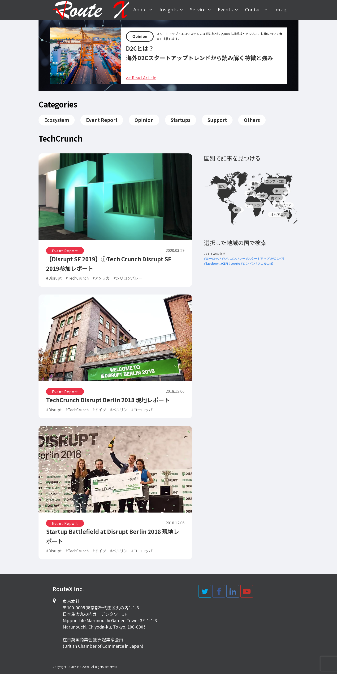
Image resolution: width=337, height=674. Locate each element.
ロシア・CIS (275, 181)
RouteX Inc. (74, 667)
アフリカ (253, 205)
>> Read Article (141, 77)
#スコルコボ (264, 263)
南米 (238, 209)
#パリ (281, 258)
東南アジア (283, 205)
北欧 (254, 183)
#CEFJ (224, 263)
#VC (273, 258)
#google (234, 263)
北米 (221, 186)
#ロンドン (248, 263)
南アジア (277, 198)
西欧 (250, 193)
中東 (262, 195)
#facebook (212, 263)
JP (285, 10)
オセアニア (278, 214)
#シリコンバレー (233, 258)
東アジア (281, 190)
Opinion (139, 36)
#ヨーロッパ (212, 258)
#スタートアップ (257, 258)
